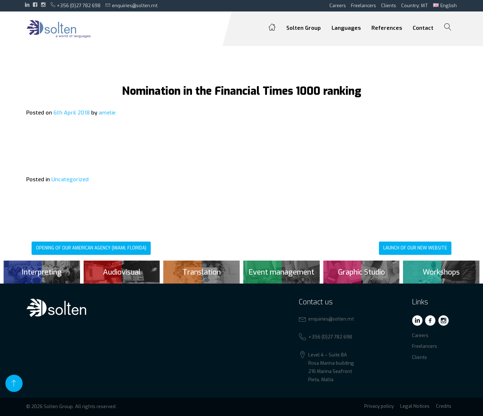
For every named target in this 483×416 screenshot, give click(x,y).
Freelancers (363, 6)
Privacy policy (379, 406)
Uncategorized (70, 179)
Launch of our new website (415, 248)
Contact (423, 28)
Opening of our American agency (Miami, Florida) (91, 248)
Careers (337, 6)
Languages (346, 28)
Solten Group (303, 28)
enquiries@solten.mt (131, 5)
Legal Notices (415, 406)
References (386, 28)
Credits (443, 406)
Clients (388, 6)
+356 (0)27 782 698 (76, 5)
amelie (107, 112)
